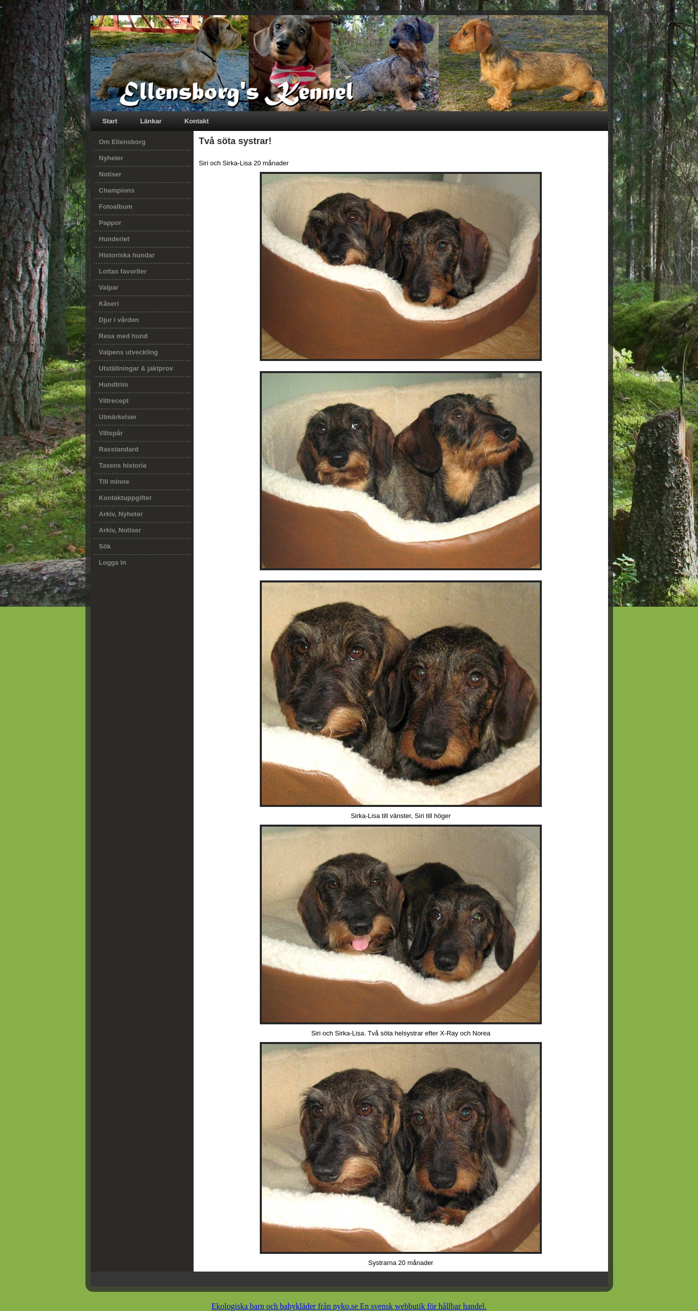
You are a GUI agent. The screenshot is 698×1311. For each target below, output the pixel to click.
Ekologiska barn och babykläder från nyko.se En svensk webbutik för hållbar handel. (348, 1306)
